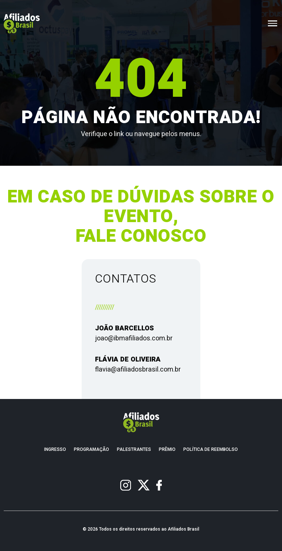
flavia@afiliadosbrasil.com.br (138, 369)
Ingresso (55, 449)
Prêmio (167, 449)
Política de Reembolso (210, 449)
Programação (91, 449)
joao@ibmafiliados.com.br (134, 338)
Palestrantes (134, 449)
